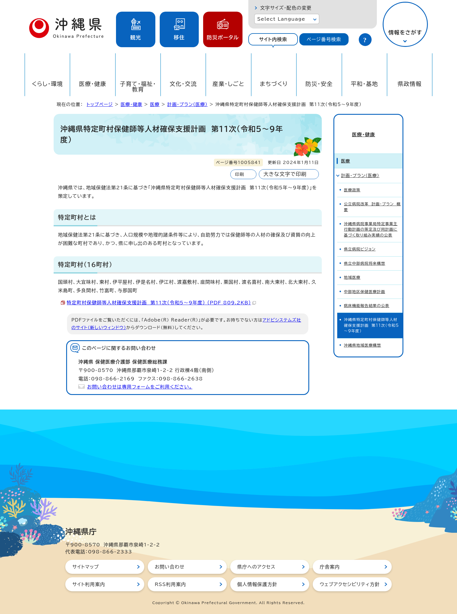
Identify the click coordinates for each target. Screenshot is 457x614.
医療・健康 (92, 84)
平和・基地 (364, 84)
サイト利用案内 (88, 584)
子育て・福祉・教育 (138, 86)
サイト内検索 (273, 39)
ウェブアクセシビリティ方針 (350, 584)
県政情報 (410, 84)
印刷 (239, 174)
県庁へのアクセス (256, 566)
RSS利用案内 (170, 584)
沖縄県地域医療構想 (362, 335)
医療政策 (352, 180)
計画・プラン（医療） (187, 104)
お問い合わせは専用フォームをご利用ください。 (139, 386)
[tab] (273, 39)
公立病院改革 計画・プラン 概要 (372, 197)
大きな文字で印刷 (285, 174)
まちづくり (274, 84)
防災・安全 (319, 84)
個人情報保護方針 (257, 584)
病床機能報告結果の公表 (366, 296)
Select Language (281, 19)
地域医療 (352, 267)
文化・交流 (183, 84)
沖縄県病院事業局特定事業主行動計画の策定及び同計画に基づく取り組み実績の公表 (371, 219)
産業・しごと (228, 84)
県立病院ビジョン (360, 239)
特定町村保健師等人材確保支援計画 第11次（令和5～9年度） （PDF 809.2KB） (161, 302)
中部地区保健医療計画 (364, 282)
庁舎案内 (330, 566)
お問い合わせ (169, 566)
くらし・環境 (47, 84)
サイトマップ (85, 566)
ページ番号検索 (324, 39)
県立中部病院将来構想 (364, 253)
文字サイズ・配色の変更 (286, 8)
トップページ (100, 104)
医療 (155, 104)
